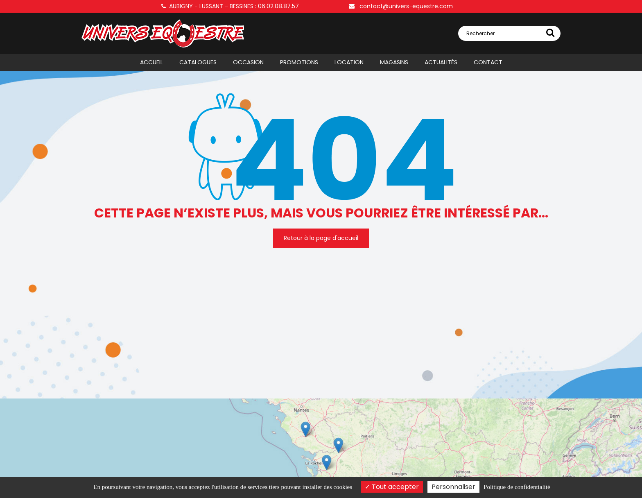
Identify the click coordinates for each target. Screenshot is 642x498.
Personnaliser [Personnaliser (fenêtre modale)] (453, 486)
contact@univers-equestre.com (401, 6)
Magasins (394, 62)
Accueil (151, 62)
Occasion (248, 62)
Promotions (299, 62)
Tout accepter (392, 486)
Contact (488, 62)
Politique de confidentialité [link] (517, 487)
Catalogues (198, 62)
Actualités (441, 62)
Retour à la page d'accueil (321, 238)
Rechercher (510, 32)
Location (349, 62)
